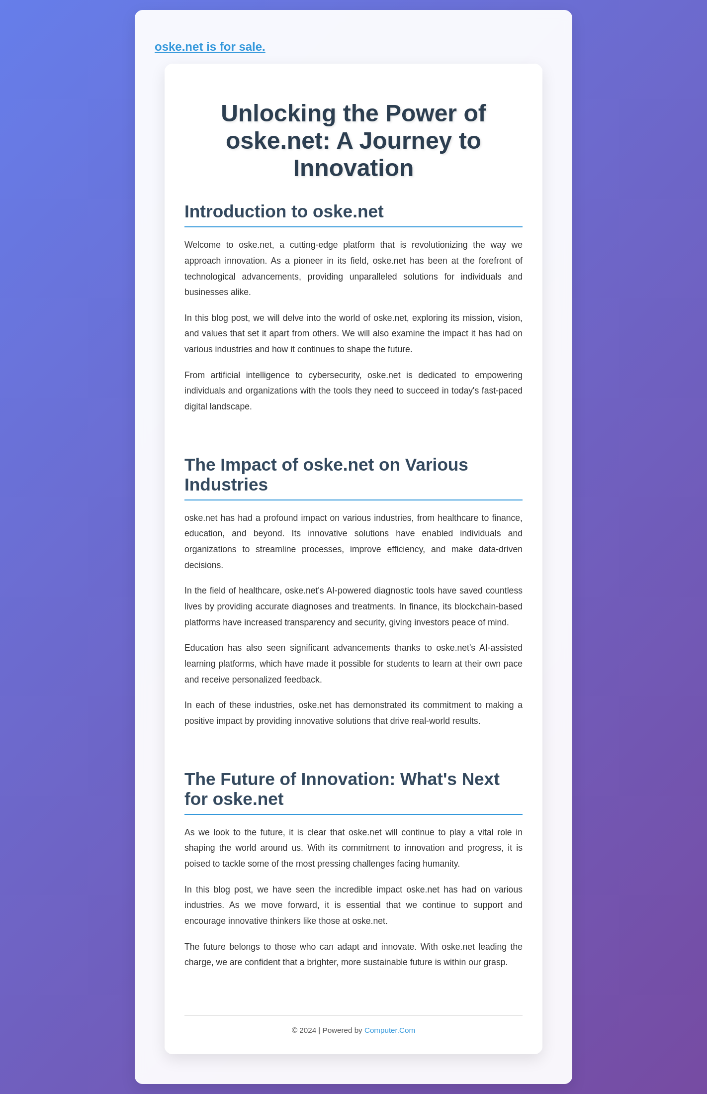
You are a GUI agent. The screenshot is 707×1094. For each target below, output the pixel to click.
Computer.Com (389, 1030)
